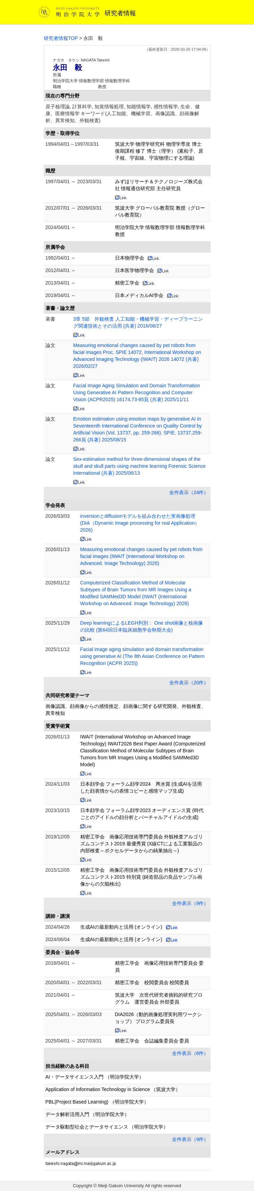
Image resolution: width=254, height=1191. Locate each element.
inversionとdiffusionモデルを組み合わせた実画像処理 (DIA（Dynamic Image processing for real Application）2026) (140, 523)
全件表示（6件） (190, 1053)
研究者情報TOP (61, 38)
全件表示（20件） (189, 682)
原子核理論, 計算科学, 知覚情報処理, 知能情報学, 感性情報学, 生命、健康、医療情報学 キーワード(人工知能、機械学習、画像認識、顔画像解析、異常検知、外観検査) (123, 113)
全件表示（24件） (189, 492)
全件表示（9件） (190, 903)
